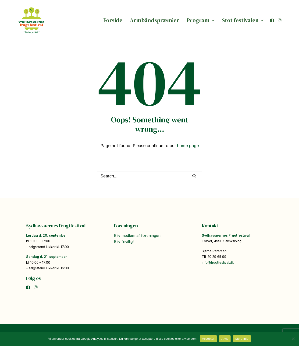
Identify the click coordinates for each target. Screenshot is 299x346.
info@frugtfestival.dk (218, 262)
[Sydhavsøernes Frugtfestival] (31, 20)
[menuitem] (113, 20)
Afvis (224, 338)
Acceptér (208, 338)
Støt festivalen (242, 20)
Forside (112, 20)
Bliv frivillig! (124, 241)
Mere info (241, 338)
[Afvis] (293, 338)
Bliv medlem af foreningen (137, 235)
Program (200, 20)
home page (188, 145)
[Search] (149, 176)
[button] (272, 20)
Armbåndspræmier (154, 20)
